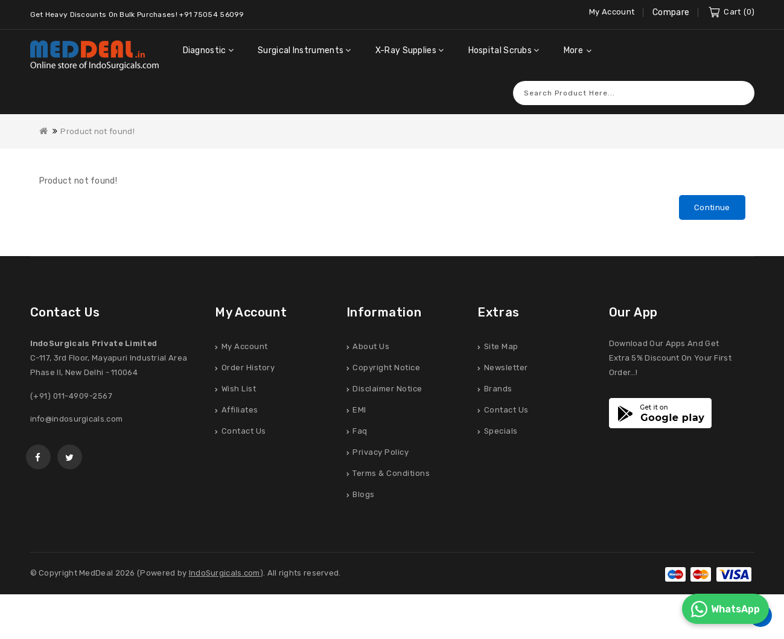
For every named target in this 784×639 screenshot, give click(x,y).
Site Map (501, 346)
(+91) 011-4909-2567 (71, 395)
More (573, 50)
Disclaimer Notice (387, 388)
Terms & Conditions (391, 473)
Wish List (239, 388)
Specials (501, 430)
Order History (248, 367)
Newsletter (506, 367)
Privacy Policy (380, 452)
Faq (360, 430)
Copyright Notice (386, 367)
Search (739, 92)
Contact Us (243, 430)
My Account (244, 346)
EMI (359, 409)
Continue (712, 207)
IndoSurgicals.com (224, 572)
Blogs (363, 494)
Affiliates (239, 409)
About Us (370, 346)
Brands (498, 388)
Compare (670, 12)
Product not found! (97, 131)
